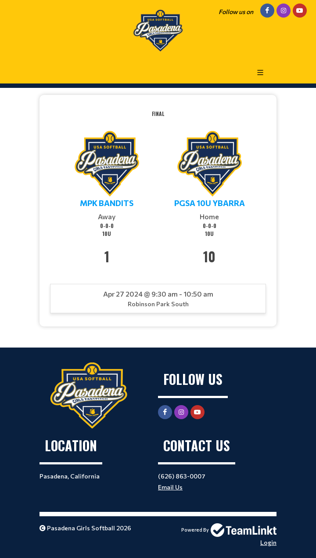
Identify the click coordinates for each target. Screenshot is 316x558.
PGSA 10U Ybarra (209, 203)
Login (268, 542)
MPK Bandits (106, 203)
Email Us (170, 487)
